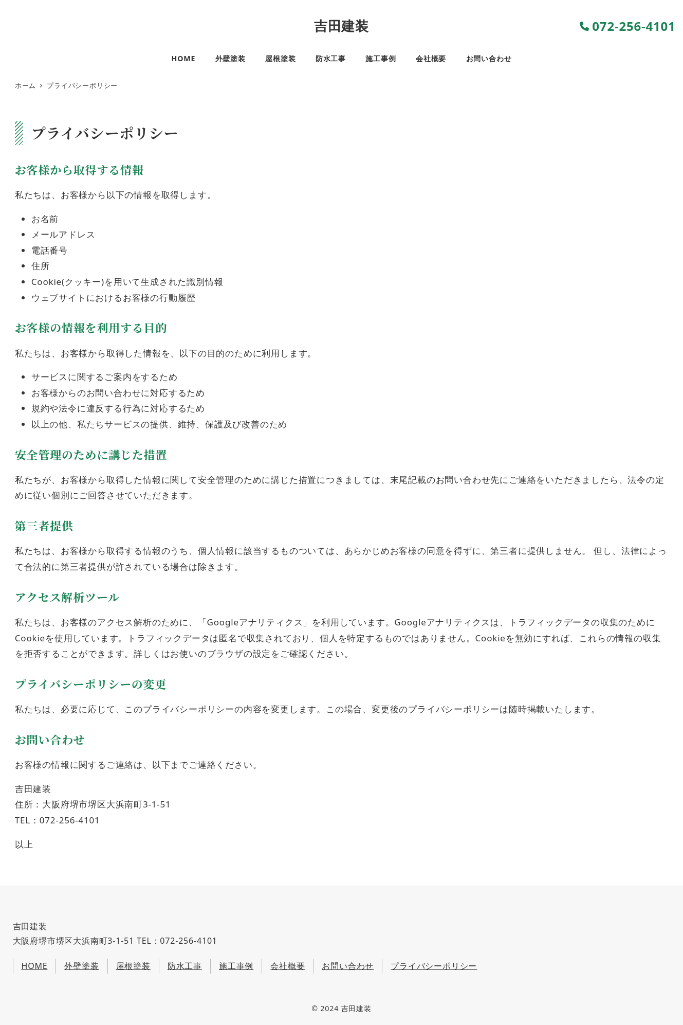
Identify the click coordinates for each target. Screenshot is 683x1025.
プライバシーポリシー (434, 966)
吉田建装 (341, 26)
